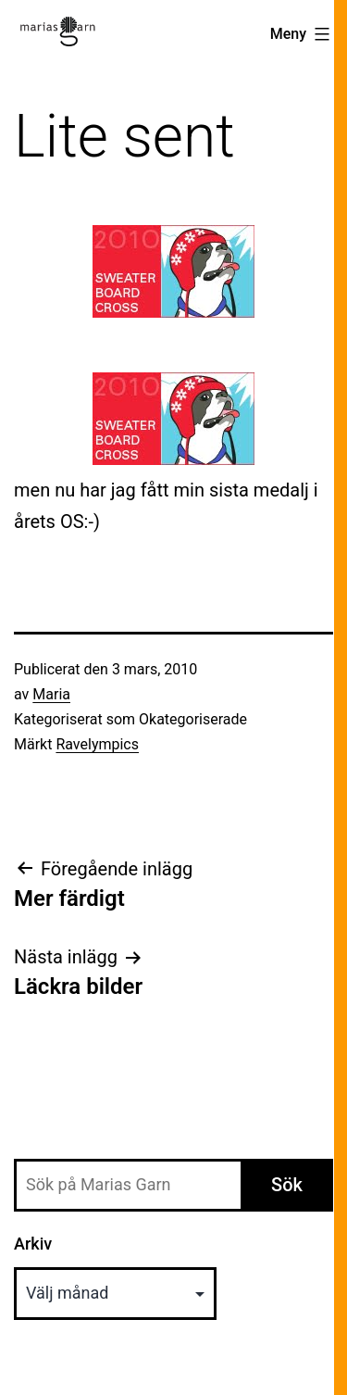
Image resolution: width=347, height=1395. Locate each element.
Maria (51, 694)
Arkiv (33, 1243)
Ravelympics (97, 744)
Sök (287, 1185)
